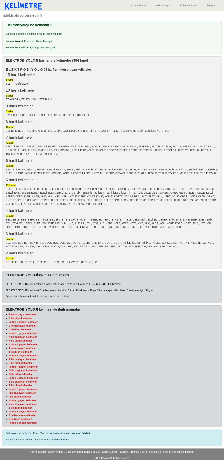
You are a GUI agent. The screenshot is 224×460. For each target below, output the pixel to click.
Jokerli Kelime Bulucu (60, 452)
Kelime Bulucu (139, 5)
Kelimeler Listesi (189, 5)
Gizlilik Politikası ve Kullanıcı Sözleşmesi (162, 452)
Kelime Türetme (129, 452)
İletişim (211, 5)
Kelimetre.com (121, 458)
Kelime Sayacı (163, 5)
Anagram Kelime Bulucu (86, 452)
